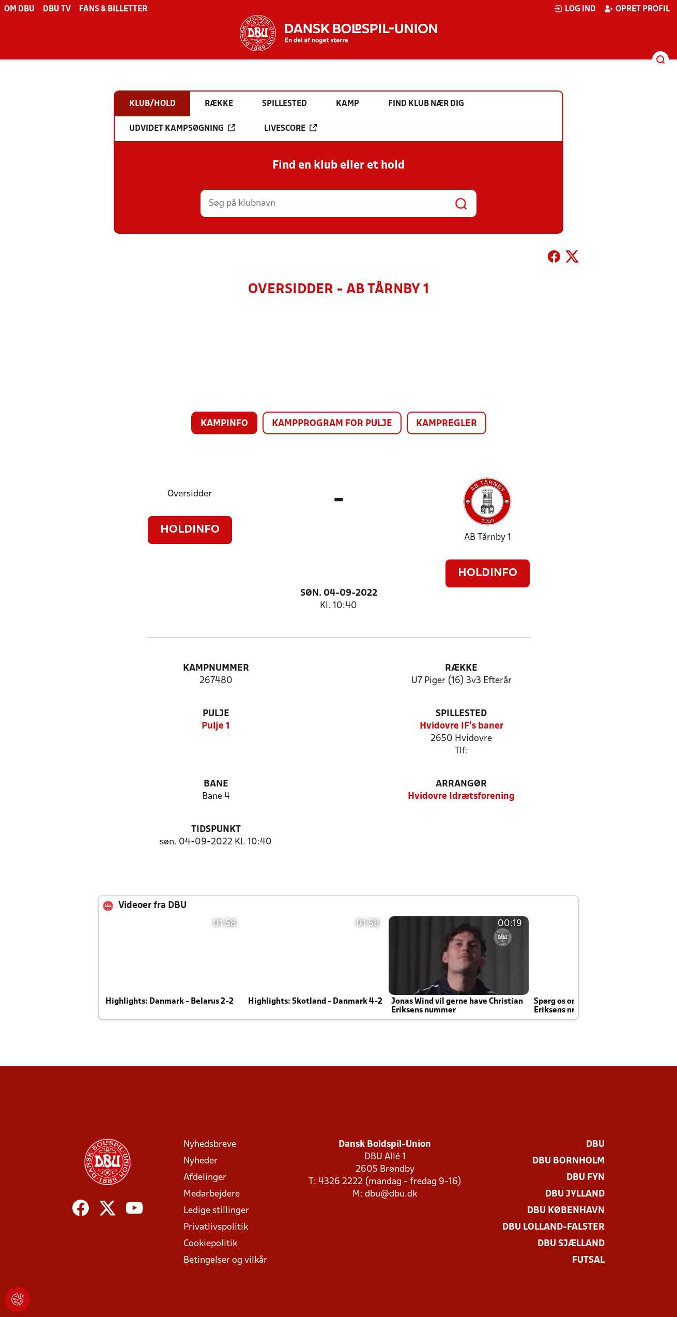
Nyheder (200, 1161)
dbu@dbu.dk (391, 1194)
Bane (216, 784)
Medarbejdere (211, 1194)
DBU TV (57, 9)
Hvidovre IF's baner (461, 726)
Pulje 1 (216, 726)
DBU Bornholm (568, 1161)
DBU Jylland (575, 1194)
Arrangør (461, 784)
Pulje (216, 713)
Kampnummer (216, 668)
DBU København (566, 1210)
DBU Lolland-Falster (553, 1227)
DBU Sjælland (571, 1243)
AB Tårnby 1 (487, 537)
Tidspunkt (216, 829)
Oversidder (189, 494)
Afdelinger (204, 1177)
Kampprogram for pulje (332, 423)
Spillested (461, 713)
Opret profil (637, 8)
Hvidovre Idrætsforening (461, 796)
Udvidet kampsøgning (182, 128)
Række (461, 668)
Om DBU (19, 9)
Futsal (588, 1260)
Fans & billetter (113, 9)
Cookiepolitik (210, 1243)
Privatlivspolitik (215, 1227)
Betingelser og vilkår (225, 1260)
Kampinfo (224, 423)
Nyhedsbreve (209, 1144)
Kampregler (446, 423)
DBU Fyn (585, 1177)
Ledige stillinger (216, 1210)
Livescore (290, 128)
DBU (595, 1144)
